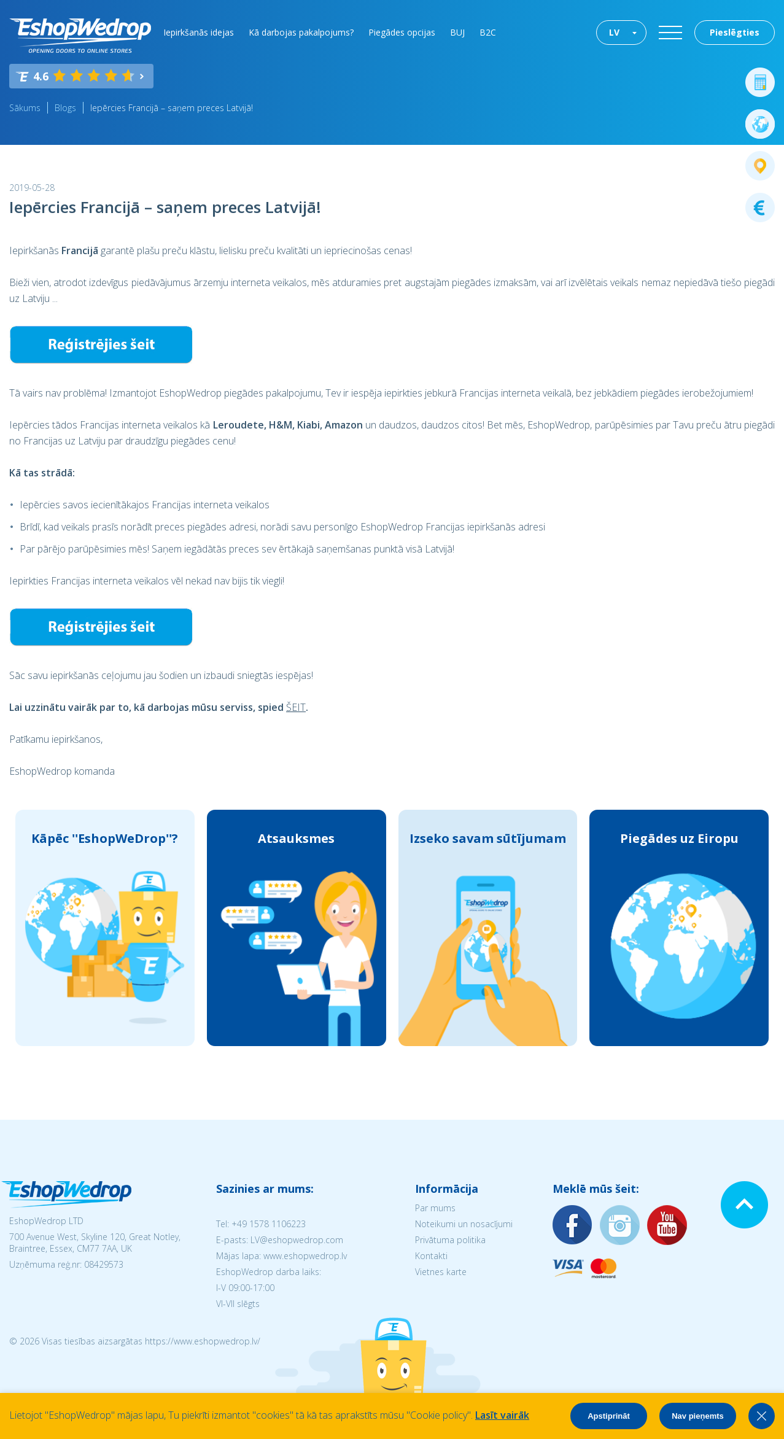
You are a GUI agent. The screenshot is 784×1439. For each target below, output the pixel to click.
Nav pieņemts (698, 1416)
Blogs (65, 108)
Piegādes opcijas (401, 32)
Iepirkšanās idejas (198, 32)
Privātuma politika (450, 1240)
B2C (487, 32)
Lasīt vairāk (502, 1415)
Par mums (435, 1208)
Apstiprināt (609, 1416)
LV (614, 32)
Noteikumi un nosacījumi (464, 1224)
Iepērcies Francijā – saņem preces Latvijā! (171, 108)
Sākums (25, 108)
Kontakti (431, 1256)
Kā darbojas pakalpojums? (301, 32)
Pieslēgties (734, 32)
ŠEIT (296, 707)
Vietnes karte (441, 1272)
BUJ (457, 32)
